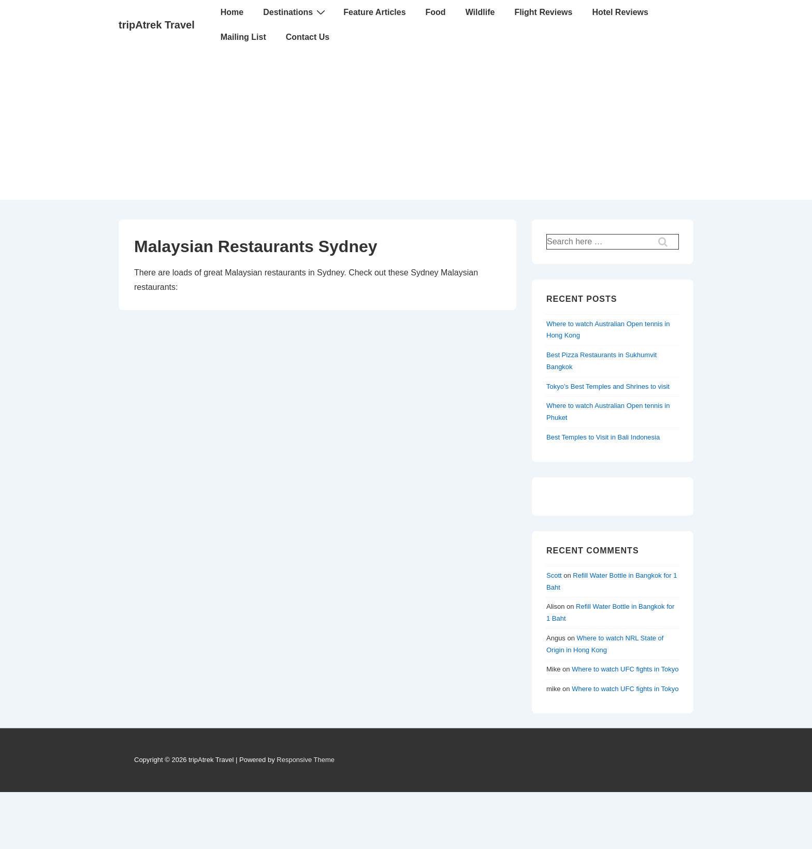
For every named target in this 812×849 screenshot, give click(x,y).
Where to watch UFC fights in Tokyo (625, 669)
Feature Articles (374, 12)
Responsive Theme (306, 760)
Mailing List (243, 37)
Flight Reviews (543, 12)
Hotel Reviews (620, 12)
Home (232, 12)
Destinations (295, 12)
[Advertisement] (406, 127)
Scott (554, 575)
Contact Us (307, 37)
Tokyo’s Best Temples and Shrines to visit (608, 386)
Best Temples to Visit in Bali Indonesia (603, 437)
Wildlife (480, 12)
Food (436, 12)
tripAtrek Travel (157, 25)
